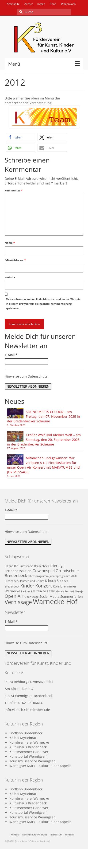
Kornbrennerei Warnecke (29, 742)
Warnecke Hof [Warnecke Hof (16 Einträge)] (55, 601)
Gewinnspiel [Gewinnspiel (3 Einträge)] (43, 570)
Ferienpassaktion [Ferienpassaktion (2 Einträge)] (18, 571)
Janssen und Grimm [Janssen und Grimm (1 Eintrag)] (32, 581)
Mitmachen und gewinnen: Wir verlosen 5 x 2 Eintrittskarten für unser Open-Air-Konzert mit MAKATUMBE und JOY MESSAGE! (43, 465)
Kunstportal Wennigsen (27, 756)
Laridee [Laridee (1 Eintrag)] (25, 591)
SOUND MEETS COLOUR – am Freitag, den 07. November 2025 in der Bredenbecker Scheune (43, 416)
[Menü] (44, 64)
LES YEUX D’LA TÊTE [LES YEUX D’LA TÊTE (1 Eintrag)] (43, 591)
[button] (20, 137)
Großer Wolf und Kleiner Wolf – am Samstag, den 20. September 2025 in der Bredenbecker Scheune (44, 439)
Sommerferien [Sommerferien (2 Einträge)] (71, 596)
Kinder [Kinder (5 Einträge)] (27, 585)
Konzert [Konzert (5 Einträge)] (43, 585)
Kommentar (14, 190)
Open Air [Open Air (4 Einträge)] (14, 596)
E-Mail (11, 355)
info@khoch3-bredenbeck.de (27, 710)
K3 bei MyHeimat (22, 738)
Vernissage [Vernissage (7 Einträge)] (18, 602)
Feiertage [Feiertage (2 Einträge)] (57, 565)
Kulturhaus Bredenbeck (28, 747)
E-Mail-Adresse (15, 260)
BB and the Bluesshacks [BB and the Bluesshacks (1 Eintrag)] (19, 566)
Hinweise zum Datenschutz (26, 376)
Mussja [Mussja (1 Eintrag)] (79, 591)
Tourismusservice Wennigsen (32, 761)
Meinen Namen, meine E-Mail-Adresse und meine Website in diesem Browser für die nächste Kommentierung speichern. (43, 303)
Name (10, 242)
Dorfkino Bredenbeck (25, 733)
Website (10, 277)
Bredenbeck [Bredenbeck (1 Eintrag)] (41, 566)
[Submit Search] (20, 12)
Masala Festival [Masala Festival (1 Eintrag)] (65, 591)
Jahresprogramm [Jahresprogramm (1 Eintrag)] (38, 576)
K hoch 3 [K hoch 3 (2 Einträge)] (52, 580)
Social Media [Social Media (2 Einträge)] (49, 596)
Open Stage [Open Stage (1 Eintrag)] (31, 596)
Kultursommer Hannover (28, 752)
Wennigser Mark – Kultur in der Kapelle (40, 766)
